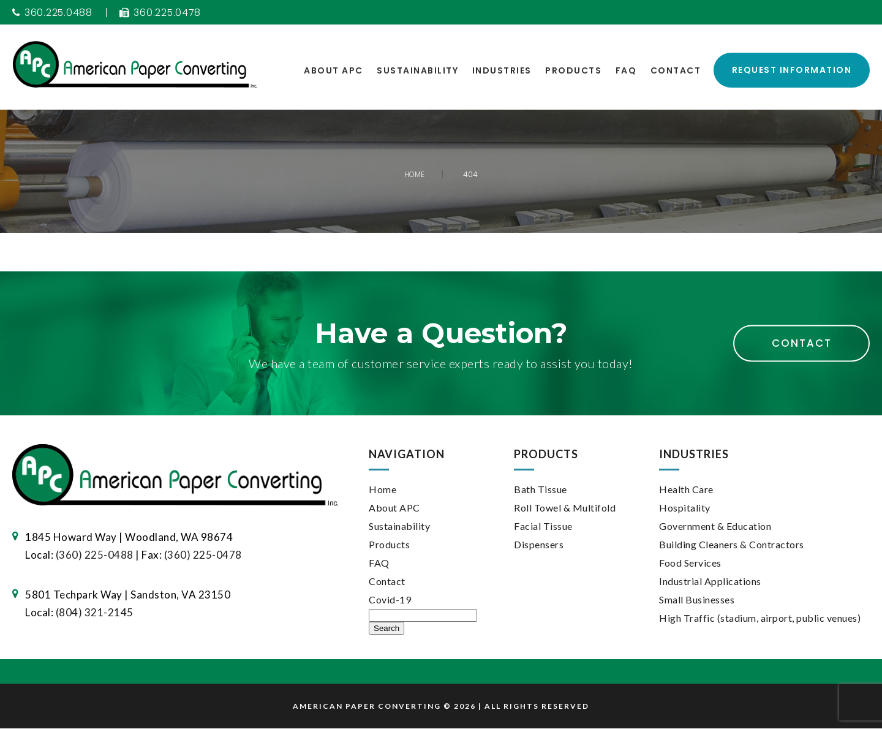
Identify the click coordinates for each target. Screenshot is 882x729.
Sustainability (417, 70)
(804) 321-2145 (95, 612)
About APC (333, 70)
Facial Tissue (543, 526)
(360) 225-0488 (95, 554)
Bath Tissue (540, 490)
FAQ (626, 70)
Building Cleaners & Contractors (731, 545)
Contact (675, 70)
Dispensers (539, 545)
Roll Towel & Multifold (565, 508)
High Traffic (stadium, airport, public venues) (760, 618)
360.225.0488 (53, 13)
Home (382, 490)
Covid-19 (390, 600)
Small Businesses (696, 600)
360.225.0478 (162, 13)
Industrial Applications (710, 581)
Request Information (792, 70)
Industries (502, 70)
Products (573, 70)
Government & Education (715, 526)
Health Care (686, 490)
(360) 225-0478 (203, 554)
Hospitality (684, 508)
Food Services (690, 563)
